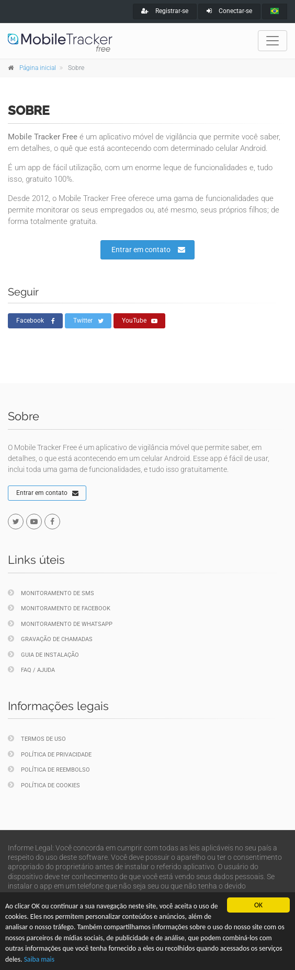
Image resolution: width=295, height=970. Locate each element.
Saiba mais (39, 959)
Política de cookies (44, 785)
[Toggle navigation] (272, 40)
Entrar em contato (148, 249)
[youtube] (34, 521)
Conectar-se (229, 11)
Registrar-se (164, 11)
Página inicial (37, 68)
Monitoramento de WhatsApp (60, 624)
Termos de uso (37, 738)
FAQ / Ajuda (31, 669)
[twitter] (16, 521)
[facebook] (52, 521)
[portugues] (274, 11)
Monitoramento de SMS (51, 593)
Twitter (88, 321)
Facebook (35, 321)
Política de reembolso (49, 769)
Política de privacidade (50, 754)
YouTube (139, 321)
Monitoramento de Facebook (59, 608)
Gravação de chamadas (50, 639)
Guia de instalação (43, 654)
